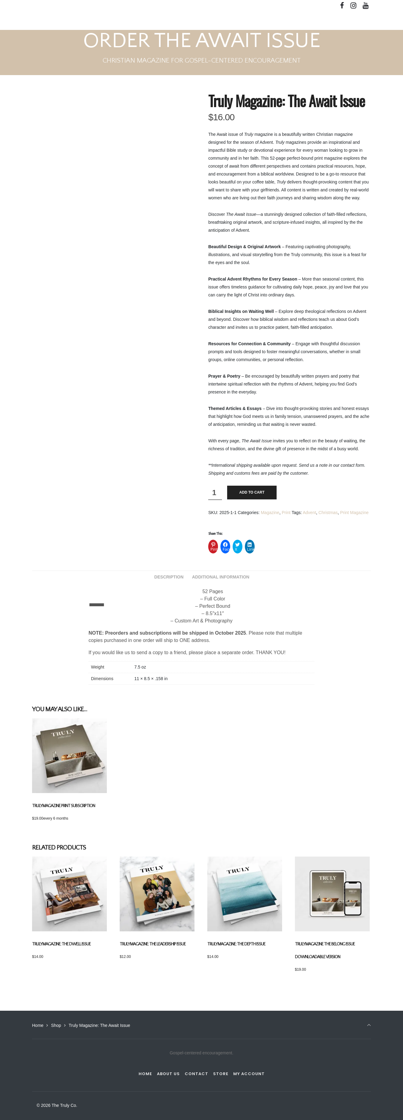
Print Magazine (354, 512)
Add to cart (251, 492)
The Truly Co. (49, 20)
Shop (56, 1025)
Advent (309, 512)
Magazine (270, 512)
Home (37, 1025)
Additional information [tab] (220, 576)
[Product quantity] (215, 493)
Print (286, 512)
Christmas (328, 512)
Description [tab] (168, 576)
